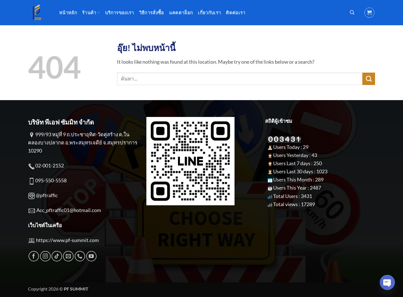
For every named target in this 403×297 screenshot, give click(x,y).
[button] (352, 12)
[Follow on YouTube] (91, 256)
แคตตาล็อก (181, 12)
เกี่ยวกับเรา (209, 12)
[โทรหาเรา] (80, 256)
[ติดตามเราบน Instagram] (45, 256)
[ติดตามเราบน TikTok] (56, 256)
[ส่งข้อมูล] (368, 79)
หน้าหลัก (68, 12)
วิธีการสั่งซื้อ (151, 12)
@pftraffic (47, 195)
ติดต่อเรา (235, 12)
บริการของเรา (119, 12)
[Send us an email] (68, 256)
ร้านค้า (91, 12)
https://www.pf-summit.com (67, 240)
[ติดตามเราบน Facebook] (34, 256)
